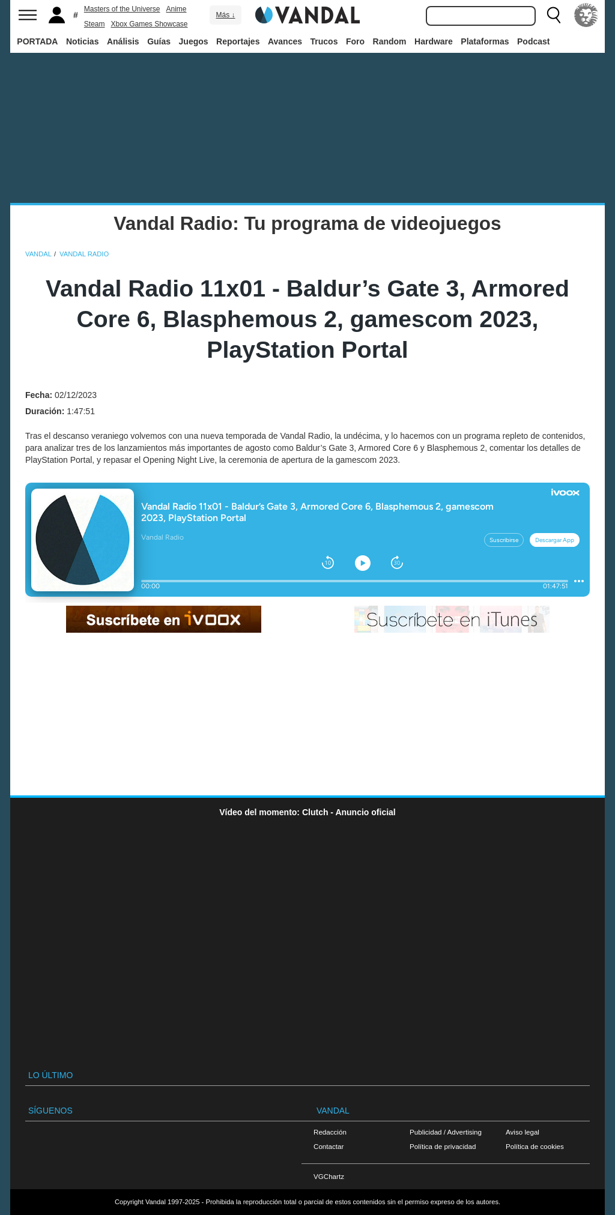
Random (390, 41)
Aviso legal (522, 1132)
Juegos (193, 41)
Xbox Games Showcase (149, 24)
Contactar (329, 1146)
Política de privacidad (443, 1146)
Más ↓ (225, 15)
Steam (94, 24)
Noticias (82, 41)
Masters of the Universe (122, 9)
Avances (285, 41)
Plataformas (485, 41)
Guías (159, 41)
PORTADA (37, 41)
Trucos (324, 41)
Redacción (330, 1132)
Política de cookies (535, 1146)
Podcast (533, 41)
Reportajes (237, 41)
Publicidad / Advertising (446, 1132)
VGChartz (329, 1176)
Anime (176, 9)
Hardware (433, 41)
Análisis (123, 41)
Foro (355, 41)
